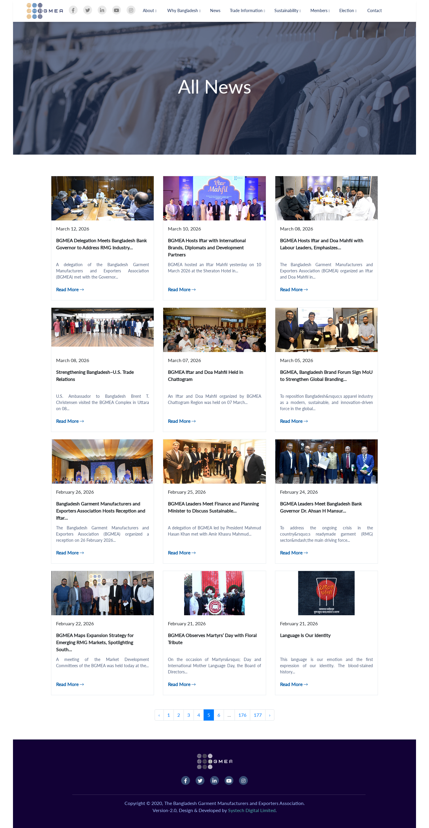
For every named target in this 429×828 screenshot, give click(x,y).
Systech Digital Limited (252, 810)
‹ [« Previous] (159, 715)
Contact (374, 10)
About (149, 10)
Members (320, 10)
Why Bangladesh (183, 10)
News (215, 10)
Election (347, 10)
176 (242, 715)
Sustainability (287, 10)
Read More (70, 289)
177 (258, 715)
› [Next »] (270, 715)
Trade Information (247, 10)
